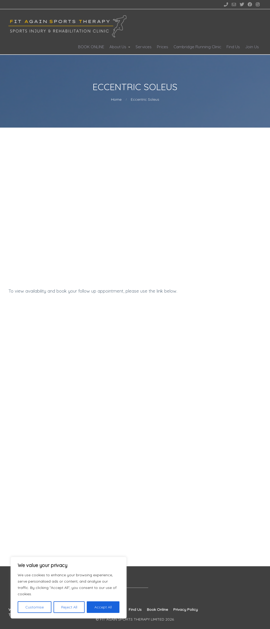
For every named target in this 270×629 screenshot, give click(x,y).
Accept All (103, 607)
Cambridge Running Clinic (197, 46)
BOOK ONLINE (91, 46)
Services (144, 46)
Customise (34, 607)
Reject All (69, 607)
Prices (162, 46)
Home (116, 99)
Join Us (252, 46)
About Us (117, 46)
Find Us (233, 46)
